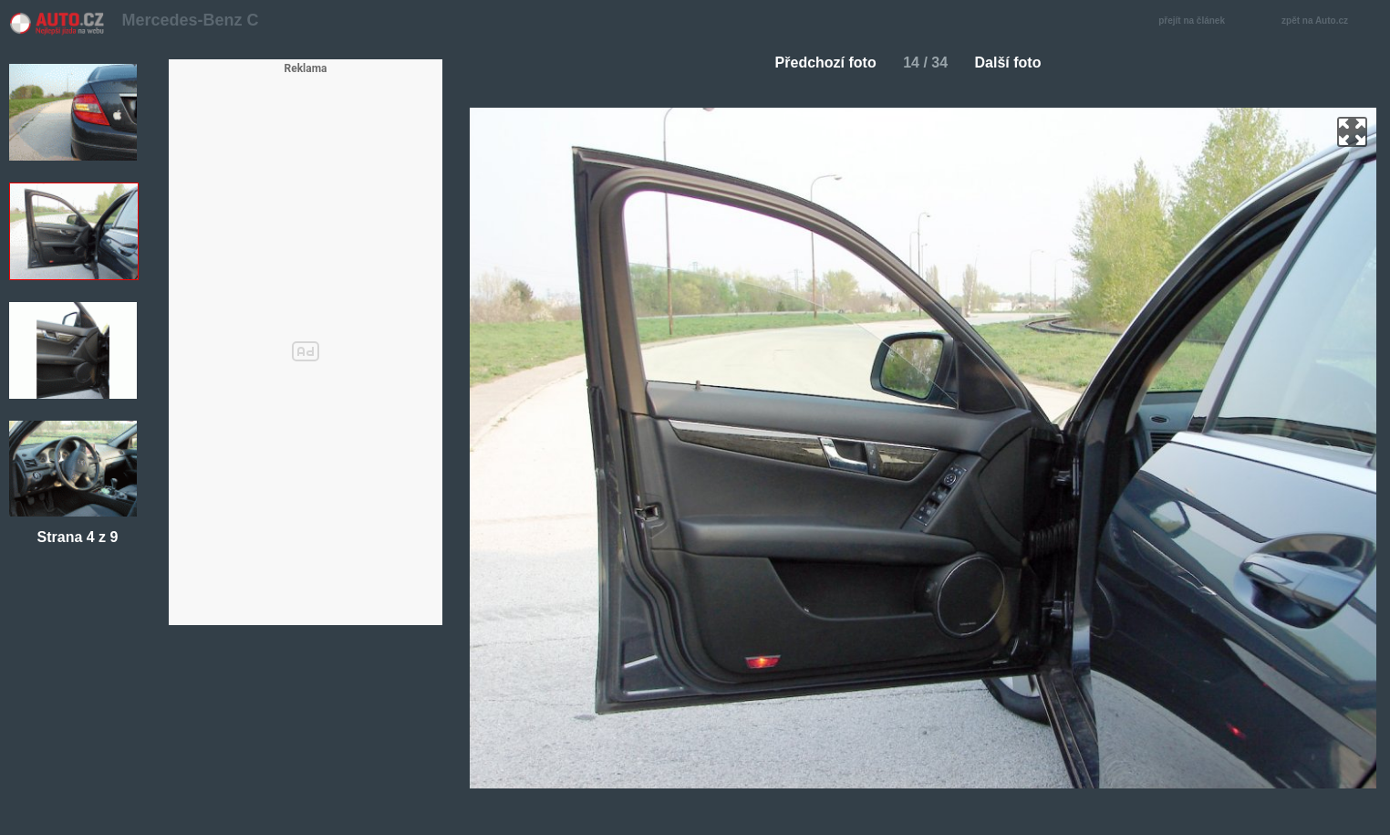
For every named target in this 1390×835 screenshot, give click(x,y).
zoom (1352, 132)
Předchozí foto (819, 62)
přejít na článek (1196, 21)
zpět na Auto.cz (1324, 21)
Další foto (1015, 62)
